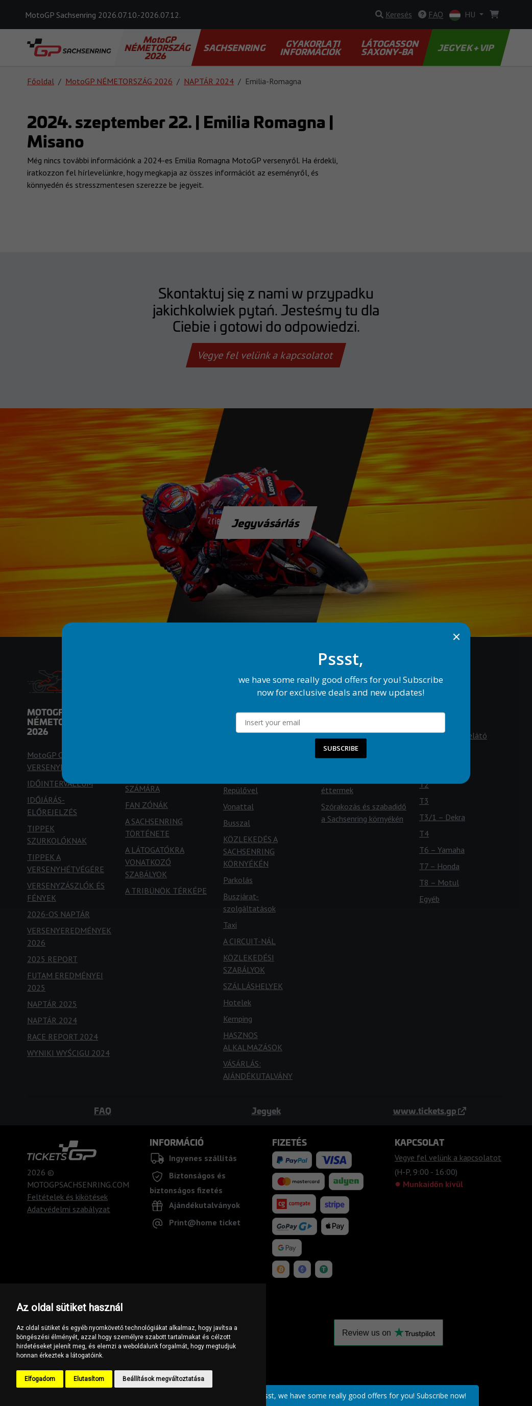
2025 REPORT (52, 959)
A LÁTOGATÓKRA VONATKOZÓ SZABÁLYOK (154, 862)
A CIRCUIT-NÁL (249, 941)
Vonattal (238, 806)
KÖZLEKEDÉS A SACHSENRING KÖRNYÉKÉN (250, 851)
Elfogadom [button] (40, 1379)
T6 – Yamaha (442, 850)
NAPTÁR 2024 (209, 81)
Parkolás (238, 880)
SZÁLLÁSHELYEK (253, 986)
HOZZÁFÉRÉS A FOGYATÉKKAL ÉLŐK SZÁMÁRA (162, 776)
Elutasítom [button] (89, 1379)
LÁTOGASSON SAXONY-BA (390, 47)
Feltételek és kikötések (67, 1197)
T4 (424, 833)
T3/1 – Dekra (442, 817)
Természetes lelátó (453, 735)
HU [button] (463, 15)
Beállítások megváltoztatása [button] (163, 1379)
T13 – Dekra (440, 752)
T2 (424, 784)
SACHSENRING (235, 47)
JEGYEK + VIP (466, 47)
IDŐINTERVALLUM (60, 783)
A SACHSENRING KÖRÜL (363, 761)
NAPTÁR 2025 (52, 1004)
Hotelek (237, 1002)
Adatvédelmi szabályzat (68, 1209)
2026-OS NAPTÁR (58, 914)
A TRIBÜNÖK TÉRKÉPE (166, 890)
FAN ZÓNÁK (146, 805)
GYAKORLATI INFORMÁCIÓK (311, 47)
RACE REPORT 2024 (62, 1036)
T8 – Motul (439, 882)
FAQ (102, 1110)
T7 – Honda (439, 866)
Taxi (230, 925)
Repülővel (240, 790)
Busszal (236, 823)
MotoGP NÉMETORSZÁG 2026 (158, 47)
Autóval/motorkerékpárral (268, 774)
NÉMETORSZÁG (349, 745)
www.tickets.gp (429, 1110)
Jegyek (266, 1110)
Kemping (237, 1019)
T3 (424, 801)
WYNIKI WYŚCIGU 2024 (68, 1053)
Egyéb (429, 899)
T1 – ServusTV (444, 768)
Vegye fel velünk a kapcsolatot (266, 355)
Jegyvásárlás (266, 522)
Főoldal (40, 81)
